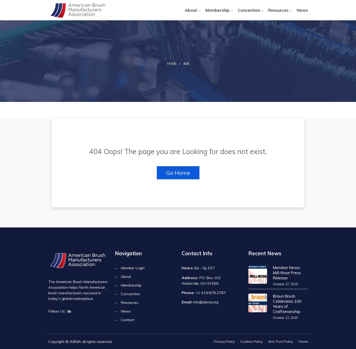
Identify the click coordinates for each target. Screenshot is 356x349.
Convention (249, 10)
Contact (127, 319)
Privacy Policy (224, 341)
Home (171, 63)
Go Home (178, 172)
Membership (217, 10)
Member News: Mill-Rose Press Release (287, 272)
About (191, 10)
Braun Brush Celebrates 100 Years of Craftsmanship (287, 304)
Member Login (133, 268)
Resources (278, 10)
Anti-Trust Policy (280, 341)
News (302, 10)
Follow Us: (57, 311)
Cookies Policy (251, 341)
